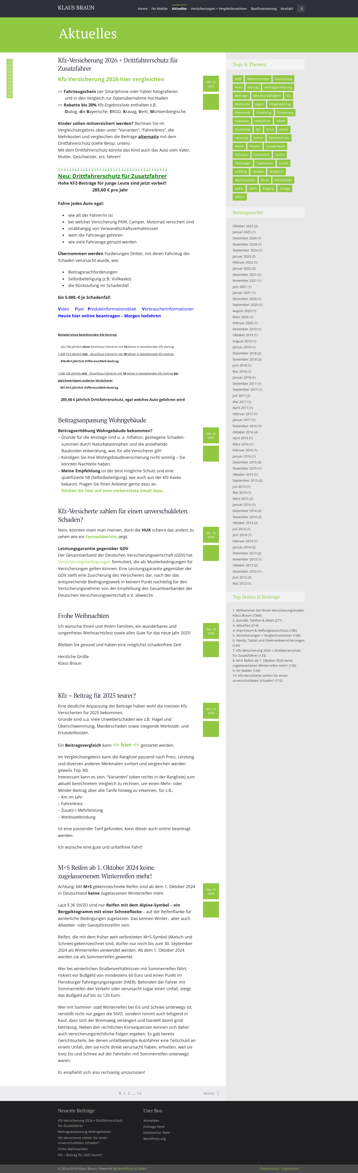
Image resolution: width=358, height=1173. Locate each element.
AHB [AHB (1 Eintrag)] (238, 79)
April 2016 (240, 438)
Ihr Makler (159, 8)
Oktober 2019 (243, 335)
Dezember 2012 (245, 571)
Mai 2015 (240, 492)
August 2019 (242, 341)
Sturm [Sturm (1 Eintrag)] (279, 154)
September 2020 (245, 304)
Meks (142, 1168)
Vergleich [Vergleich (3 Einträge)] (276, 171)
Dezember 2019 (245, 329)
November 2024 (245, 244)
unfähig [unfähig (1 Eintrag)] (241, 171)
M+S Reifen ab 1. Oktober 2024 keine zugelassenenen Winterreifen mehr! (106, 871)
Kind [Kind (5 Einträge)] (270, 129)
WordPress (126, 1168)
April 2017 (240, 408)
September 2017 (245, 389)
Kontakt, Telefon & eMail (255, 620)
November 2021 (245, 280)
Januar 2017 (242, 420)
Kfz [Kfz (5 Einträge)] (258, 129)
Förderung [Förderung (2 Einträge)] (285, 112)
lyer (80, 309)
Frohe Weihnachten (83, 615)
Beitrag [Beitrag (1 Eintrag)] (253, 87)
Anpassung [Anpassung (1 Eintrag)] (283, 79)
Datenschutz (269, 1168)
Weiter (209, 1093)
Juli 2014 (239, 529)
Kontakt (287, 8)
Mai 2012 (240, 583)
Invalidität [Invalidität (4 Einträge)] (242, 129)
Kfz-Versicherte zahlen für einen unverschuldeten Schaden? (122, 515)
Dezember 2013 (245, 553)
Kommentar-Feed (156, 1132)
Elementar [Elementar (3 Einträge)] (243, 112)
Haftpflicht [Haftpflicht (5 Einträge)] (263, 121)
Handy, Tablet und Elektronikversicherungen (270, 640)
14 (139, 1093)
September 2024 (245, 250)
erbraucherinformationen (169, 309)
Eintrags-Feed (153, 1126)
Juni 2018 (240, 365)
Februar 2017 (243, 414)
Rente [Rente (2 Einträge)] (239, 146)
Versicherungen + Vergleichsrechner (219, 8)
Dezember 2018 (245, 353)
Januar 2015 (242, 504)
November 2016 (245, 426)
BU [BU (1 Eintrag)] (289, 95)
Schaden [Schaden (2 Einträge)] (241, 154)
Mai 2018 (240, 371)
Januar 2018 (242, 377)
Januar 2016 (242, 456)
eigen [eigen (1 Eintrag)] (259, 104)
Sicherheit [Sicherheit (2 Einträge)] (261, 154)
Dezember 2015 (245, 462)
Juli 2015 (239, 486)
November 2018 (245, 359)
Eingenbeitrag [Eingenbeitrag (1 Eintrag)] (280, 104)
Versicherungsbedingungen (84, 561)
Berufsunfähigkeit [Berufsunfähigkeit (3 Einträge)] (267, 95)
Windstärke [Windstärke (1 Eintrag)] (283, 180)
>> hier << (127, 744)
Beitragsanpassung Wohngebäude (102, 420)
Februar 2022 (243, 262)
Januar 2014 (242, 547)
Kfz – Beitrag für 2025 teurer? (97, 695)
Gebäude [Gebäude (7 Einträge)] (242, 121)
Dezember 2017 (245, 383)
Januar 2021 (242, 292)
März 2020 (241, 317)
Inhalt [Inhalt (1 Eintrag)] (280, 121)
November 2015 (245, 468)
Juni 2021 (240, 286)
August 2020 (242, 311)
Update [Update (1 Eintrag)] (258, 171)
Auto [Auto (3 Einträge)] (238, 87)
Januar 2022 (242, 268)
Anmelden (151, 1120)
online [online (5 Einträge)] (258, 138)
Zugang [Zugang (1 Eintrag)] (268, 188)
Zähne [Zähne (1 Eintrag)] (240, 197)
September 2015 (245, 480)
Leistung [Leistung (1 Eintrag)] (241, 138)
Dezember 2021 (245, 274)
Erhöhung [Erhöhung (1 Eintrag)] (263, 112)
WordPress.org (154, 1139)
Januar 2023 (242, 256)
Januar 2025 (242, 232)
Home (142, 8)
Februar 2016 (243, 450)
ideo (65, 309)
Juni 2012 (240, 577)
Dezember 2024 (245, 238)
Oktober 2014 (243, 523)
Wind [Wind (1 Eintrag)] (265, 180)
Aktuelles (179, 8)
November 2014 (245, 517)
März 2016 (241, 444)
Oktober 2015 (243, 474)
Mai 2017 (240, 402)
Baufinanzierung (264, 8)
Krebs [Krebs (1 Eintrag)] (283, 129)
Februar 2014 (243, 541)
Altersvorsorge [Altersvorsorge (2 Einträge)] (258, 79)
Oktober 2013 (243, 565)
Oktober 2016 (243, 432)
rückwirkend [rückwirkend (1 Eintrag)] (275, 146)
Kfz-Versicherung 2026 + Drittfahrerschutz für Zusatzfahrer (118, 64)
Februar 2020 (243, 323)
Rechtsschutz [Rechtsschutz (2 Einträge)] (279, 138)
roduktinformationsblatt (116, 309)
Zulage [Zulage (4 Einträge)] (285, 188)
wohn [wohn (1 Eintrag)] (239, 188)
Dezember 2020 (245, 299)
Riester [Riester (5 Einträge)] (255, 146)
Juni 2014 (240, 535)
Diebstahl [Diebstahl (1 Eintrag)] (242, 104)
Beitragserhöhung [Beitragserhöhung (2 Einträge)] (278, 87)
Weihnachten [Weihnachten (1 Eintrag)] (245, 180)
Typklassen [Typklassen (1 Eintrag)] (264, 163)
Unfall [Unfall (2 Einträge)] (283, 163)
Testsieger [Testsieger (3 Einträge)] (243, 163)
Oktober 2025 (243, 226)
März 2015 (241, 498)
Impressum (290, 1168)
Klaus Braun (76, 7)
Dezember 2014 (245, 511)
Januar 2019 (242, 347)
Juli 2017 (239, 395)
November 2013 (245, 559)
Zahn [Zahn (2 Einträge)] (253, 188)
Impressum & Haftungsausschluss (262, 630)
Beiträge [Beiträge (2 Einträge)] (241, 95)
